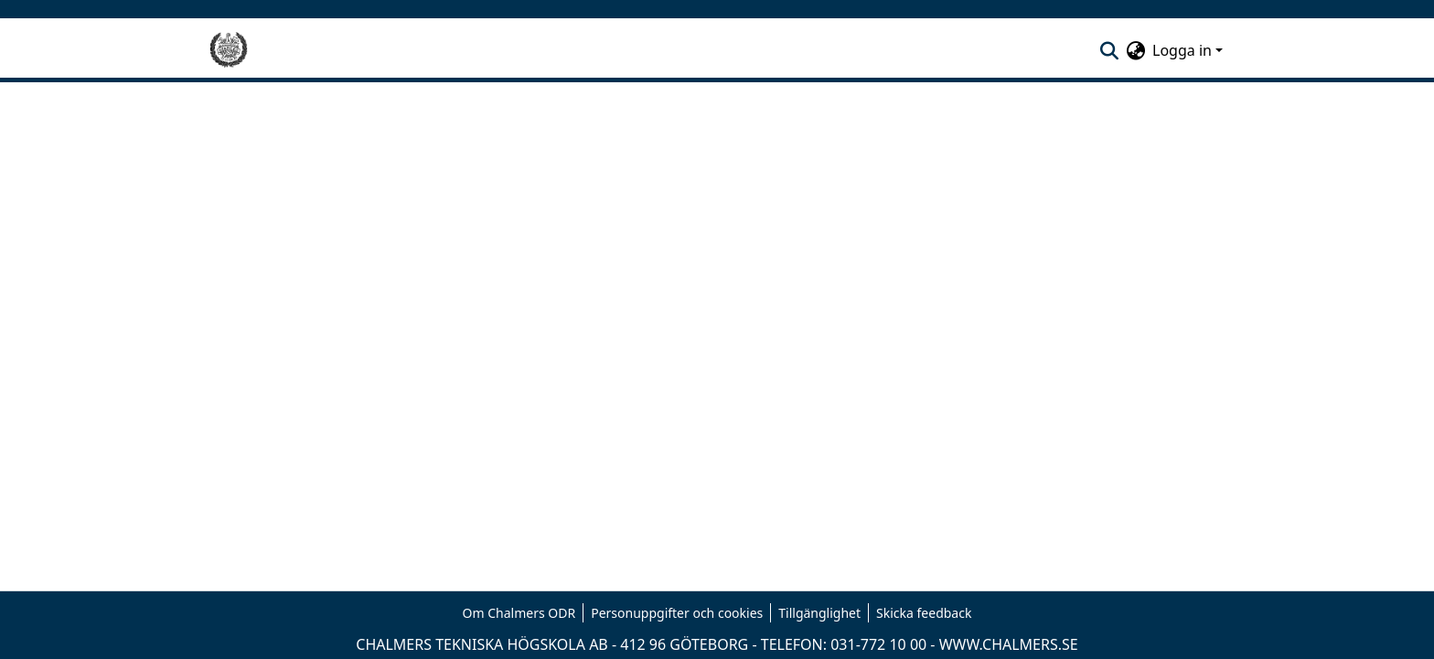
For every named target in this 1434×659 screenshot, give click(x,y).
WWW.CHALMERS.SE (1008, 644)
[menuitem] (1135, 50)
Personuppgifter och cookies (677, 613)
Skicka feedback (923, 613)
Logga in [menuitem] (1182, 50)
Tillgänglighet (819, 613)
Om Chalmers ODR (519, 613)
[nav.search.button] (1108, 50)
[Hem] (228, 50)
